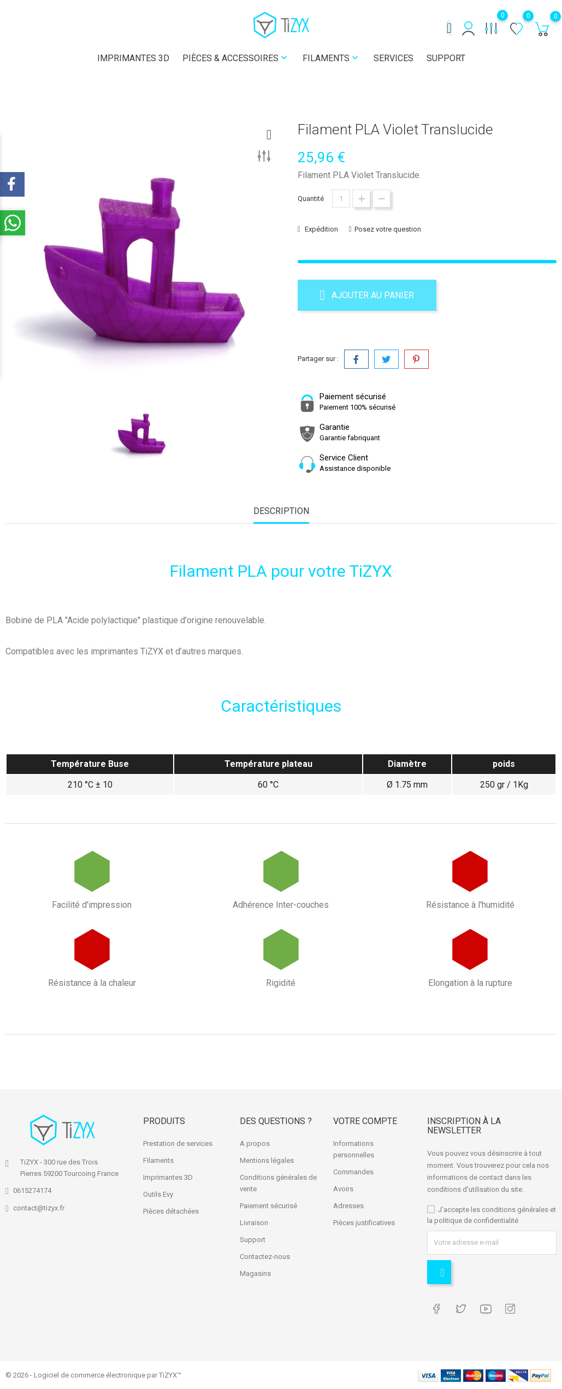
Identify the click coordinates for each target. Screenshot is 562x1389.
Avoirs (343, 1189)
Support (446, 58)
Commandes (353, 1172)
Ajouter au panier (367, 295)
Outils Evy (158, 1194)
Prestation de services (177, 1143)
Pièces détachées (171, 1211)
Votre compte (365, 1120)
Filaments (331, 58)
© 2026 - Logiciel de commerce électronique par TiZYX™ (93, 1375)
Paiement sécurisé (268, 1206)
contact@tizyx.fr (38, 1208)
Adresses (348, 1206)
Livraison (254, 1223)
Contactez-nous (265, 1256)
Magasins (255, 1273)
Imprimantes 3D (133, 58)
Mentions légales (267, 1160)
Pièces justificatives (364, 1223)
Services (393, 58)
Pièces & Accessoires (235, 58)
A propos (255, 1143)
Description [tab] (281, 511)
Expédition (320, 229)
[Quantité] (341, 199)
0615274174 (32, 1190)
